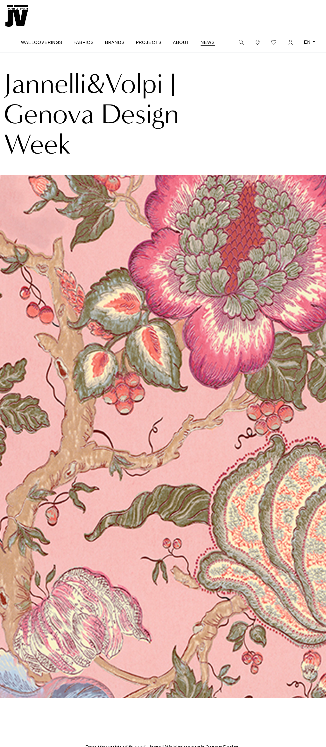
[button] (241, 42)
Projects (148, 42)
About (181, 42)
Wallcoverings (41, 42)
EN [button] (308, 42)
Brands (115, 42)
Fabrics (84, 42)
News (208, 42)
